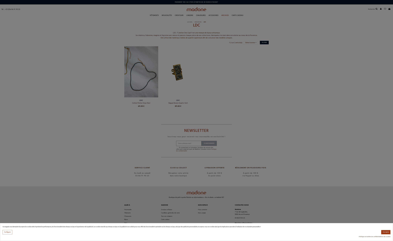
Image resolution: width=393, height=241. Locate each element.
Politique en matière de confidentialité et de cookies (374, 237)
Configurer (7, 232)
